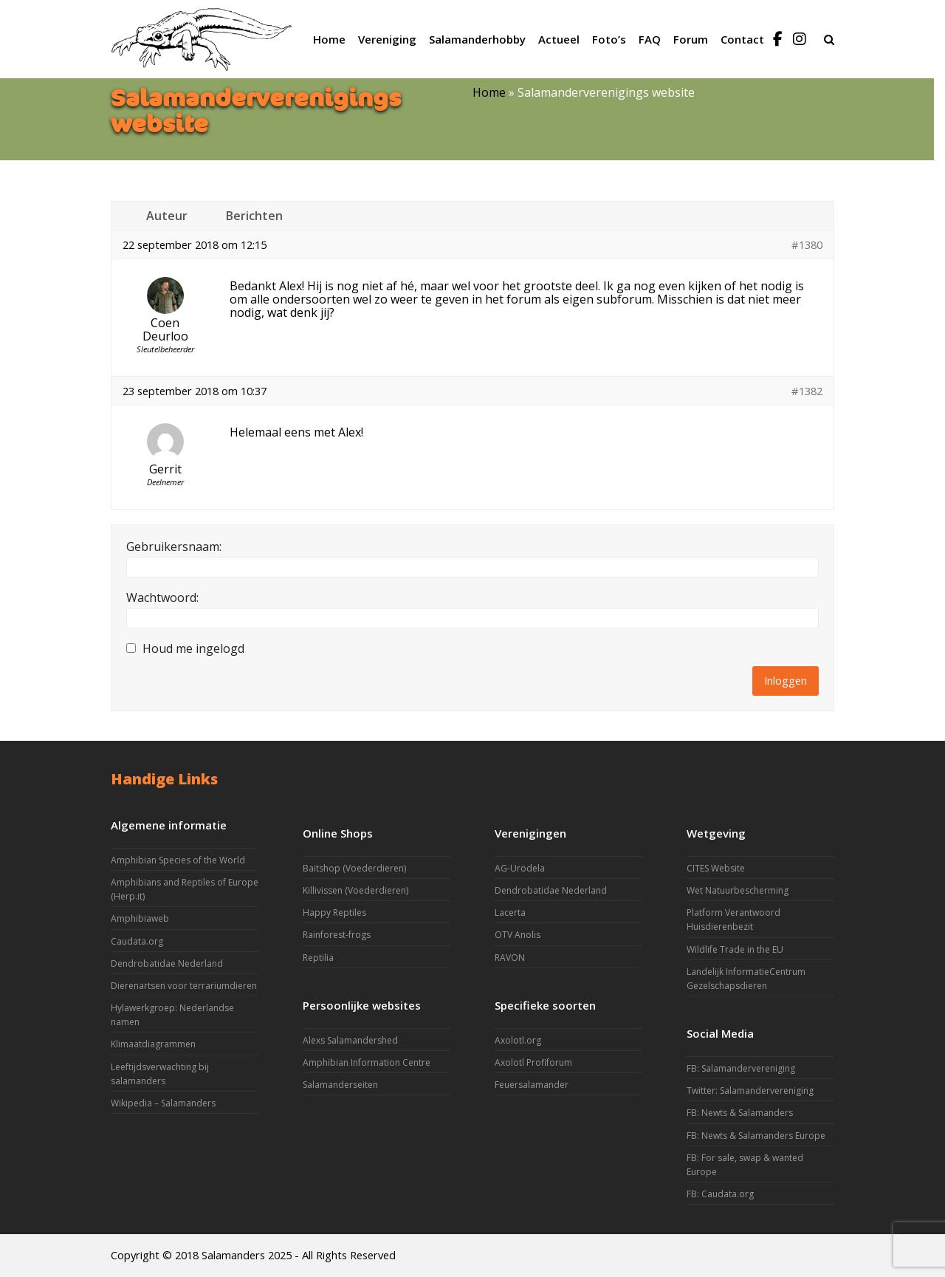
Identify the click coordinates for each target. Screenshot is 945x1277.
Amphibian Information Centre (366, 1062)
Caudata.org (137, 941)
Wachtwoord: (162, 597)
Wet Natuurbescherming (737, 890)
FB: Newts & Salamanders (740, 1112)
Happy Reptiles (334, 912)
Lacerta (510, 912)
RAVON (510, 957)
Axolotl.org (518, 1040)
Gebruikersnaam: (173, 546)
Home (489, 92)
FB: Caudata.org (720, 1194)
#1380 (806, 244)
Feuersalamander (531, 1084)
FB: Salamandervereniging (741, 1068)
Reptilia (318, 957)
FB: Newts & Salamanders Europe (756, 1135)
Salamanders (233, 1254)
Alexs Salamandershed (350, 1040)
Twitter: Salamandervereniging (750, 1090)
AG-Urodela (520, 868)
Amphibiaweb (140, 918)
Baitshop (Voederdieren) (354, 868)
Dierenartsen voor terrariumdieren (184, 985)
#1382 (806, 390)
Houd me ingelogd (193, 648)
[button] (829, 39)
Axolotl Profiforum (533, 1062)
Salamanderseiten (340, 1084)
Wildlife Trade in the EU (735, 949)
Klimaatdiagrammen (153, 1044)
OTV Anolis (517, 934)
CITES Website (716, 868)
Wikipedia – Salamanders (163, 1103)
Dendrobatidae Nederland (167, 963)
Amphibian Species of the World (178, 860)
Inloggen (785, 680)
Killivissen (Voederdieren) (355, 890)
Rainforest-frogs (337, 934)
